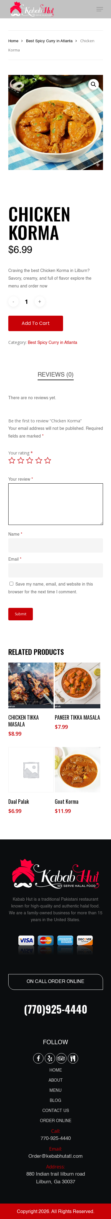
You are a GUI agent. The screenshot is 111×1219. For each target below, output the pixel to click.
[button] (93, 84)
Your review (20, 479)
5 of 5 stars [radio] (48, 460)
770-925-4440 (55, 1134)
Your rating (20, 453)
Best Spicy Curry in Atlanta (49, 41)
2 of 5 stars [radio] (21, 460)
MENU (55, 1091)
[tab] (55, 375)
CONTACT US (55, 1111)
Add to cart (36, 323)
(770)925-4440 (55, 1009)
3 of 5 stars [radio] (30, 460)
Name (15, 534)
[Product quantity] (26, 301)
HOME (55, 1070)
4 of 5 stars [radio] (39, 460)
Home (13, 41)
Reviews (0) (56, 375)
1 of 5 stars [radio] (12, 460)
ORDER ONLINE (55, 1121)
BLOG (55, 1101)
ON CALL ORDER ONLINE (55, 981)
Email (14, 559)
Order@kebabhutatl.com (55, 1152)
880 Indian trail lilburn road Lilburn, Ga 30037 (55, 1174)
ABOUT (56, 1080)
